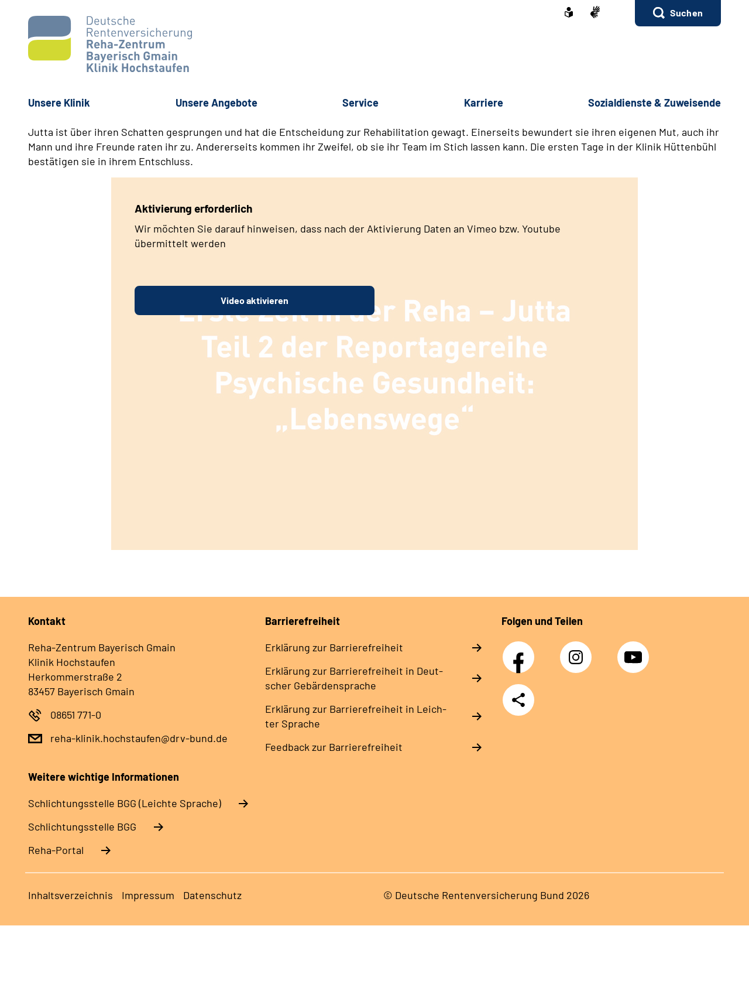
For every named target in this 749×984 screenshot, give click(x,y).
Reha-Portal (56, 849)
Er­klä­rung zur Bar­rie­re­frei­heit (334, 647)
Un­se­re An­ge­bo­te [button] (216, 102)
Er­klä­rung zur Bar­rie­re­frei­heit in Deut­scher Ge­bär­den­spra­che (354, 678)
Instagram (579, 651)
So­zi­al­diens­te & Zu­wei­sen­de (654, 102)
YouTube (635, 651)
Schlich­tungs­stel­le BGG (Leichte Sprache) (124, 803)
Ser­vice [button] (360, 102)
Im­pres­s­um (148, 895)
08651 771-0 (75, 714)
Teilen (518, 700)
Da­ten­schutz (212, 895)
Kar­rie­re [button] (483, 102)
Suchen (686, 12)
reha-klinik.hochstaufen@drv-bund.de (139, 738)
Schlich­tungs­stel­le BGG (82, 826)
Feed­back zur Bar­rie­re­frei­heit (334, 746)
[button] (678, 13)
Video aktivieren (254, 300)
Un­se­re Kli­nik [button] (59, 102)
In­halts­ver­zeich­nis (70, 895)
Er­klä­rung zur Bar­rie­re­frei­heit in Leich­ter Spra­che (355, 716)
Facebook (521, 651)
